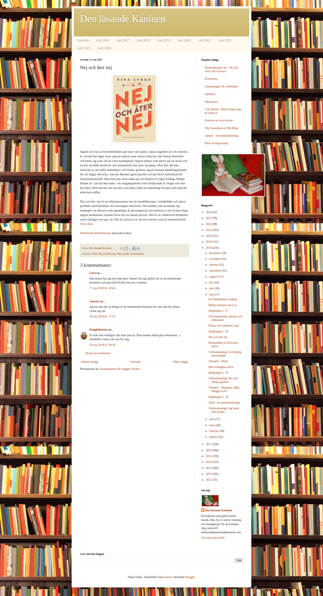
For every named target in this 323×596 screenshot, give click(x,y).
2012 (209, 474)
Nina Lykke (123, 253)
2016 (209, 450)
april (212, 419)
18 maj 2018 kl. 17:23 (102, 316)
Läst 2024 (104, 48)
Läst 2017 (123, 40)
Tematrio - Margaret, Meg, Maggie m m (224, 389)
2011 (209, 479)
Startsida (83, 40)
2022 (209, 224)
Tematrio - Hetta (218, 361)
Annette (94, 301)
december (215, 253)
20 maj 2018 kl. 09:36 (102, 344)
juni (211, 288)
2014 (209, 462)
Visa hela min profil (213, 537)
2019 (209, 241)
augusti (213, 276)
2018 (94, 253)
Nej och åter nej (107, 253)
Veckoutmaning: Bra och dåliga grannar (223, 380)
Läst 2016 (102, 40)
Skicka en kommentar (98, 353)
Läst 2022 (224, 40)
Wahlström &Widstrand (95, 233)
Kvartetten (211, 78)
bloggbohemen (98, 329)
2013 (209, 468)
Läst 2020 (184, 40)
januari (213, 436)
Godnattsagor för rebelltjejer (221, 86)
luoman (167, 577)
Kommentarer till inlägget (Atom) (120, 368)
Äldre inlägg (180, 361)
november (215, 258)
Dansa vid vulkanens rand (224, 325)
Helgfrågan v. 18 (218, 397)
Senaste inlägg (89, 361)
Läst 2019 (163, 40)
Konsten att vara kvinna (219, 120)
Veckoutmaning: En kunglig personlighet (225, 353)
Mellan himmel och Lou (223, 305)
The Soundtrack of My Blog (221, 128)
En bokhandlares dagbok (223, 299)
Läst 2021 (204, 40)
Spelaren (210, 94)
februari (214, 431)
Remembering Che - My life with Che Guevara (221, 69)
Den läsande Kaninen (123, 18)
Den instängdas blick (221, 367)
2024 (209, 212)
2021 (209, 230)
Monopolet (211, 101)
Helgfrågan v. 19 (218, 372)
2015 (209, 456)
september (215, 270)
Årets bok (86, 224)
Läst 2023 (84, 48)
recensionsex (137, 253)
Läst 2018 (143, 40)
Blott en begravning (216, 143)
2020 (209, 235)
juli (211, 282)
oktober (214, 264)
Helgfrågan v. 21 (218, 310)
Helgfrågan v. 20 (218, 331)
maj (211, 294)
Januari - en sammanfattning (221, 135)
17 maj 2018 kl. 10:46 (102, 288)
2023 (209, 218)
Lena (92, 272)
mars (212, 425)
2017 (209, 444)
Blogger (190, 577)
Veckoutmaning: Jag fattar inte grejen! (224, 410)
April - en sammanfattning (224, 402)
